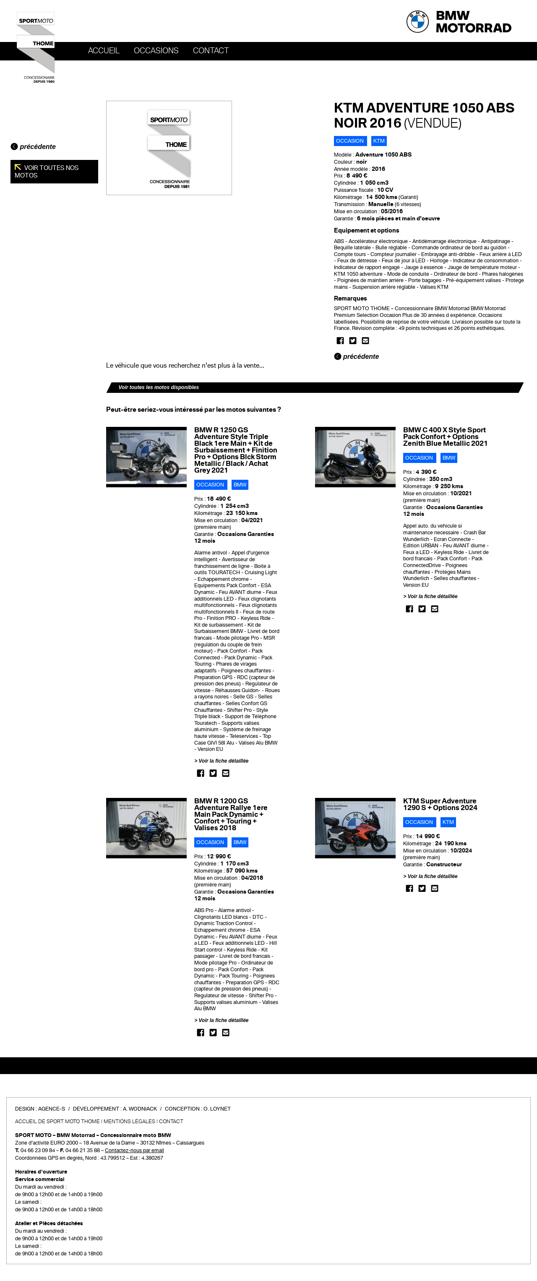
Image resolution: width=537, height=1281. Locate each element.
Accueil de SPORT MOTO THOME (57, 1121)
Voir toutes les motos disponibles (159, 387)
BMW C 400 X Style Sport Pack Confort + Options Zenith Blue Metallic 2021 (445, 436)
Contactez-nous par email (134, 1150)
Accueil (104, 51)
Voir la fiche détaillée (224, 761)
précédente (33, 146)
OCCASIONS (156, 51)
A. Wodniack (140, 1109)
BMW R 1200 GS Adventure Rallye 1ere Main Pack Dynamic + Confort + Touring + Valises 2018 (231, 814)
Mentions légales (129, 1121)
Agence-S (51, 1109)
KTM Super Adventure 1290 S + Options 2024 (440, 804)
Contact (211, 51)
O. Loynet (217, 1109)
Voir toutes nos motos (47, 172)
